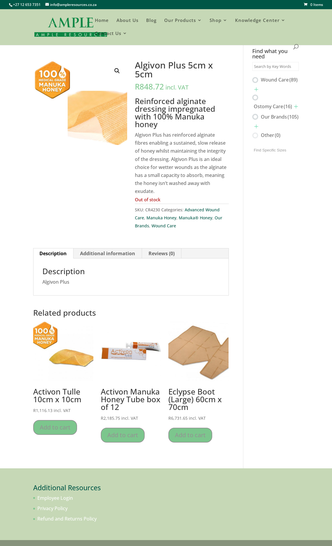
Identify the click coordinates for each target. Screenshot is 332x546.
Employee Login (55, 498)
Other (270, 135)
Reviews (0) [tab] (162, 253)
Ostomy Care (273, 106)
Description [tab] (53, 253)
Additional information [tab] (107, 253)
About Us (127, 20)
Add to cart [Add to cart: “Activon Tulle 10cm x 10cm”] (55, 427)
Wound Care (163, 226)
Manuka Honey (161, 218)
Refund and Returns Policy (67, 518)
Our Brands (280, 117)
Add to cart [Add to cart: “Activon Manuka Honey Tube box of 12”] (122, 435)
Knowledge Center (257, 20)
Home (102, 20)
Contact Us (108, 33)
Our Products (180, 20)
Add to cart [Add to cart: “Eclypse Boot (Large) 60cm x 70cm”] (190, 435)
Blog (151, 20)
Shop (215, 20)
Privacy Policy (52, 508)
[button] (117, 71)
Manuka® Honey (195, 218)
